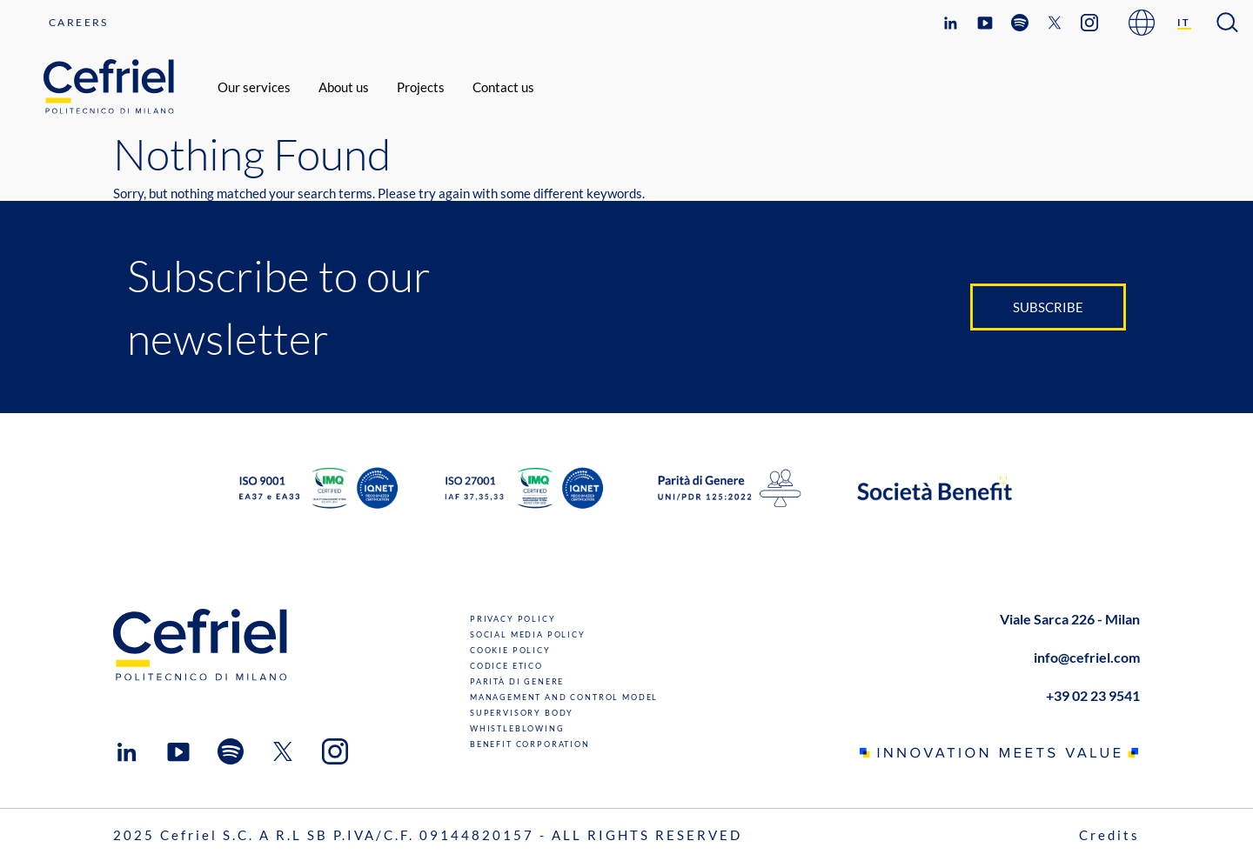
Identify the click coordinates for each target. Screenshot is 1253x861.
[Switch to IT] (1185, 22)
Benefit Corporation (530, 744)
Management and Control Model (564, 697)
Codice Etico (506, 666)
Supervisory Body (521, 713)
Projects (421, 87)
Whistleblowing (517, 728)
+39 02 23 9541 (1093, 695)
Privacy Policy (513, 619)
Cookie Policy (510, 650)
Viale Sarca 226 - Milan (1070, 619)
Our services (254, 87)
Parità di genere (517, 681)
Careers (79, 22)
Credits (1109, 835)
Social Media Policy (528, 634)
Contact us (503, 87)
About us (343, 87)
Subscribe (1048, 307)
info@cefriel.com (1087, 657)
